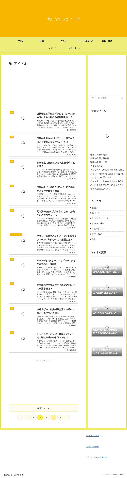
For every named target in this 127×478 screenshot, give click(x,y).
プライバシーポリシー (96, 457)
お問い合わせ (92, 446)
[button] (122, 97)
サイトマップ (92, 435)
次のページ (43, 408)
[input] (107, 98)
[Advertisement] (43, 85)
